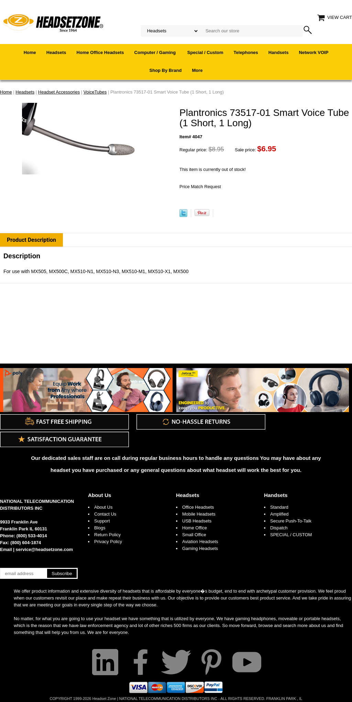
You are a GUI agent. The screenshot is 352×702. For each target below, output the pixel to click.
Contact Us (105, 514)
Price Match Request (200, 186)
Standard (279, 507)
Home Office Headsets (100, 52)
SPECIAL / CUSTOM (291, 534)
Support (102, 520)
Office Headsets (198, 507)
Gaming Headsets (200, 548)
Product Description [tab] (31, 240)
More (197, 70)
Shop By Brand (166, 70)
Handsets (278, 52)
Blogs (100, 527)
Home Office (194, 527)
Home (30, 52)
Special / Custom (205, 52)
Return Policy (107, 534)
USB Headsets (196, 520)
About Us (99, 495)
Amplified (279, 514)
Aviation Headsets (200, 541)
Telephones (246, 52)
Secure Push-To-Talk (290, 520)
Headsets (56, 52)
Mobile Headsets (199, 514)
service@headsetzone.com (44, 549)
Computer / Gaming (155, 52)
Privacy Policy (108, 541)
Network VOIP (313, 52)
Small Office (194, 534)
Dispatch (279, 527)
